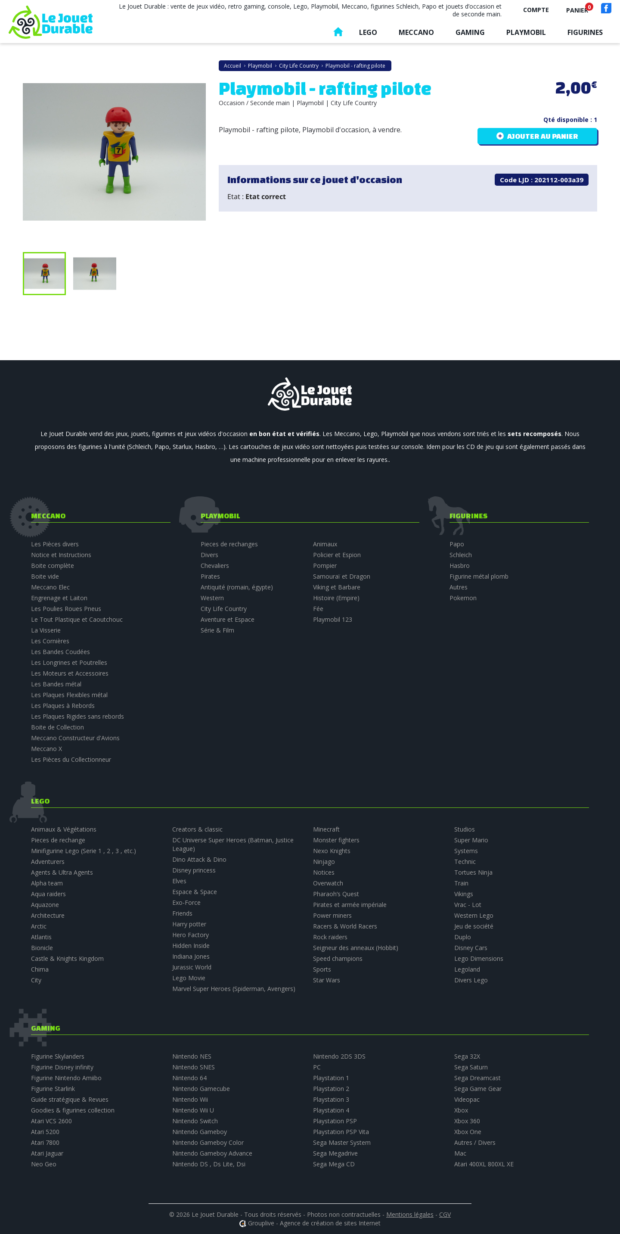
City (36, 980)
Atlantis (41, 937)
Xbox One (467, 1132)
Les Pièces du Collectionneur (71, 759)
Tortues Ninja (473, 872)
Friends (182, 913)
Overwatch (328, 883)
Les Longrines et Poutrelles (69, 662)
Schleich (461, 555)
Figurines (585, 32)
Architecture (48, 915)
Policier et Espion (337, 555)
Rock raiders (330, 937)
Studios (464, 829)
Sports (322, 969)
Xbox (461, 1110)
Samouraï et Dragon (341, 576)
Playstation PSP (335, 1121)
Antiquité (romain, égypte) (237, 587)
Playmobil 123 (332, 619)
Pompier (325, 565)
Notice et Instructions (61, 555)
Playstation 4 (331, 1110)
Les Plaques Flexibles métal (69, 695)
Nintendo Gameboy (199, 1132)
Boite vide (45, 576)
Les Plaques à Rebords (63, 705)
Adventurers (48, 861)
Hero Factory (190, 935)
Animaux (325, 544)
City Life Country (224, 609)
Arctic (38, 926)
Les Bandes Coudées (60, 652)
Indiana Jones (191, 956)
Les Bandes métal (56, 684)
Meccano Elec (50, 587)
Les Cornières (50, 641)
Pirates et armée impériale (350, 905)
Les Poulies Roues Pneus (66, 609)
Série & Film (217, 630)
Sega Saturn (471, 1067)
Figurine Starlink (53, 1088)
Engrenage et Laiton (59, 598)
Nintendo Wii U (193, 1110)
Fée (318, 609)
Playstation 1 (331, 1078)
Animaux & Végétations (63, 829)
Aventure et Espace (227, 619)
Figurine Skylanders (57, 1056)
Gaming (470, 32)
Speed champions (338, 958)
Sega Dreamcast (477, 1078)
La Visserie (46, 630)
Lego (368, 32)
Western (212, 598)
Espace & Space (194, 892)
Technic (465, 861)
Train (461, 883)
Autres (459, 587)
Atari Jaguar (47, 1153)
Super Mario (471, 840)
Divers (209, 555)
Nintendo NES (191, 1056)
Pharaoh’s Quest (336, 894)
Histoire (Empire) (336, 598)
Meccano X (46, 749)
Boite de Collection (57, 727)
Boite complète (52, 565)
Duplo (462, 937)
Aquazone (45, 905)
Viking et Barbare (336, 587)
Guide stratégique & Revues (69, 1099)
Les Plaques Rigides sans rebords (77, 716)
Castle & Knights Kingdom (67, 958)
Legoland (467, 969)
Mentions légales (410, 1214)
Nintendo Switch (195, 1121)
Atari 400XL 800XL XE (484, 1164)
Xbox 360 (467, 1121)
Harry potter (189, 924)
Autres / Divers (475, 1142)
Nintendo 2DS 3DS (339, 1056)
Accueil (338, 34)
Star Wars (326, 980)
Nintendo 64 (189, 1078)
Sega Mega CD (334, 1164)
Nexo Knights (331, 851)
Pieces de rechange (58, 840)
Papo (457, 544)
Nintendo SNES (193, 1067)
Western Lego (473, 915)
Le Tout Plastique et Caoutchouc (77, 619)
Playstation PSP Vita (341, 1132)
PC (317, 1067)
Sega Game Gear (478, 1088)
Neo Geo (43, 1164)
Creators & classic (197, 829)
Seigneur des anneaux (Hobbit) (355, 948)
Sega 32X (467, 1056)
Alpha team (47, 883)
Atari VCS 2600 (51, 1121)
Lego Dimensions (478, 958)
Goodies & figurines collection (73, 1110)
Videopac (467, 1099)
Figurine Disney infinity (62, 1067)
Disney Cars (470, 948)
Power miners (332, 915)
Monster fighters (336, 840)
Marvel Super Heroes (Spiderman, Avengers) (233, 989)
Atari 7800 (45, 1142)
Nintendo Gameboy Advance (212, 1153)
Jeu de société (473, 926)
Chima (40, 969)
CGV (445, 1214)
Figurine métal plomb (479, 576)
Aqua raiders (48, 894)
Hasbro (460, 565)
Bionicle (42, 948)
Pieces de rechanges (229, 544)
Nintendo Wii (190, 1099)
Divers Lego (471, 980)
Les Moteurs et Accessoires (69, 673)
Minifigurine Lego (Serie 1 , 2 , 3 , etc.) (83, 851)
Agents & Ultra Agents (62, 872)
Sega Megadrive (335, 1153)
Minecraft (326, 829)
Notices (324, 872)
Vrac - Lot (467, 905)
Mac (460, 1153)
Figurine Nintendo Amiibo (66, 1078)
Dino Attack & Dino (199, 859)
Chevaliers (215, 565)
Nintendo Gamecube (201, 1088)
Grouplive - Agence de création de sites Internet (314, 1223)
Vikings (463, 894)
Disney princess (194, 870)
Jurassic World (191, 967)
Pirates (210, 576)
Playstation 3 (331, 1099)
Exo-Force (186, 902)
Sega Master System (342, 1142)
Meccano (416, 32)
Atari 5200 (45, 1132)
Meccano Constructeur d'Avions (75, 738)
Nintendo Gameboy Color (208, 1142)
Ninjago (324, 861)
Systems (466, 851)
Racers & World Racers (345, 926)
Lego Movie (188, 978)
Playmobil (526, 32)
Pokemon (463, 598)
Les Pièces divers (55, 544)
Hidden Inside (191, 945)
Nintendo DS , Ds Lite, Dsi (208, 1164)
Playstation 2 (331, 1088)
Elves (179, 881)
